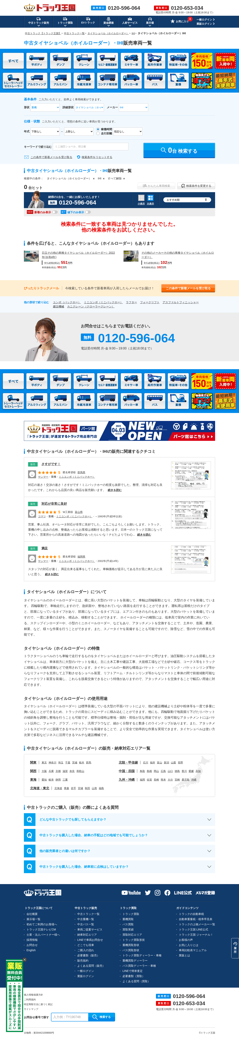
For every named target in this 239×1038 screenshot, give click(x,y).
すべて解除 (115, 178)
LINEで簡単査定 (132, 970)
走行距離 (106, 133)
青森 (66, 788)
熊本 (163, 779)
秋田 (87, 788)
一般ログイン (204, 19)
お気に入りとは (188, 945)
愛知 (44, 779)
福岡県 (81, 556)
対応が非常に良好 (54, 503)
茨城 (74, 762)
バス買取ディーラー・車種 (139, 965)
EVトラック (88, 20)
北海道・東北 (39, 788)
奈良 (72, 771)
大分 (170, 779)
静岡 (58, 779)
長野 (180, 762)
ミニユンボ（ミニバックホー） (103, 302)
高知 (198, 771)
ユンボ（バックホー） (67, 302)
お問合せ (32, 945)
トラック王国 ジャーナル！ (196, 934)
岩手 (73, 788)
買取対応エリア (132, 934)
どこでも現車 (85, 945)
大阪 (44, 771)
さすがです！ (51, 464)
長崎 (156, 779)
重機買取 (128, 919)
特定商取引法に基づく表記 (38, 1004)
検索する (101, 1017)
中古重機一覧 (85, 919)
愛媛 (191, 771)
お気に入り (179, 21)
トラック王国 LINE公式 (193, 929)
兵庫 (51, 771)
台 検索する (179, 150)
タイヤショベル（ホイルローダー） (69, 178)
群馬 (88, 762)
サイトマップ (31, 1009)
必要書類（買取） (133, 976)
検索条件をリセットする (97, 157)
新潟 (166, 762)
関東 (33, 762)
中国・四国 (127, 771)
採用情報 (32, 939)
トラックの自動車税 (191, 914)
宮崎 (177, 779)
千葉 (67, 762)
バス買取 (128, 924)
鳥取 (142, 771)
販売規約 (82, 960)
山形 (94, 788)
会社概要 (32, 914)
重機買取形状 (130, 945)
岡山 (156, 771)
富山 (159, 762)
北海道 (58, 788)
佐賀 (149, 779)
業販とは (184, 955)
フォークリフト (150, 302)
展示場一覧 (33, 919)
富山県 (79, 512)
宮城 (80, 788)
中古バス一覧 (85, 924)
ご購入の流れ (85, 950)
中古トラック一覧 (88, 914)
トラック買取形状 (133, 939)
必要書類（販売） (88, 955)
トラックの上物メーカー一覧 (197, 924)
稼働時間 (106, 129)
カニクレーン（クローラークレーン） (91, 306)
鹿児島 (185, 779)
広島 (163, 771)
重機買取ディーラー (135, 960)
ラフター (131, 302)
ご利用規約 (30, 999)
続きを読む (115, 490)
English (31, 950)
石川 (145, 762)
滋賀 (65, 771)
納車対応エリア (87, 934)
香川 (184, 771)
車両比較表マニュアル (193, 950)
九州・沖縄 (127, 779)
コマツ (42, 516)
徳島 (177, 771)
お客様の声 (186, 939)
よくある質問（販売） (91, 965)
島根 (149, 771)
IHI (99, 178)
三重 (65, 779)
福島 (101, 788)
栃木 (81, 762)
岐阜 (51, 779)
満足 (44, 548)
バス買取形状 (130, 950)
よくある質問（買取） (136, 981)
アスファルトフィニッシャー (181, 302)
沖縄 (193, 779)
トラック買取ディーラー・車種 (142, 955)
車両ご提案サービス (89, 929)
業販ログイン (204, 23)
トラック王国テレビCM (41, 929)
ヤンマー (43, 476)
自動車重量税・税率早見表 (195, 919)
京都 (58, 771)
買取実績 (128, 929)
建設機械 (58, 306)
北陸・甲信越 (128, 762)
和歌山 (80, 771)
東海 (33, 779)
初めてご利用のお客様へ (41, 924)
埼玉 (60, 762)
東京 (44, 762)
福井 (152, 762)
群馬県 (81, 472)
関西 (33, 771)
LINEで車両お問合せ (90, 939)
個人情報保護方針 (33, 994)
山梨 (173, 762)
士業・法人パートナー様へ (43, 934)
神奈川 (52, 762)
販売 (32, 464)
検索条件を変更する (196, 186)
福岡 (142, 779)
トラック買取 (130, 914)
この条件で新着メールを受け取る (51, 157)
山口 (170, 771)
